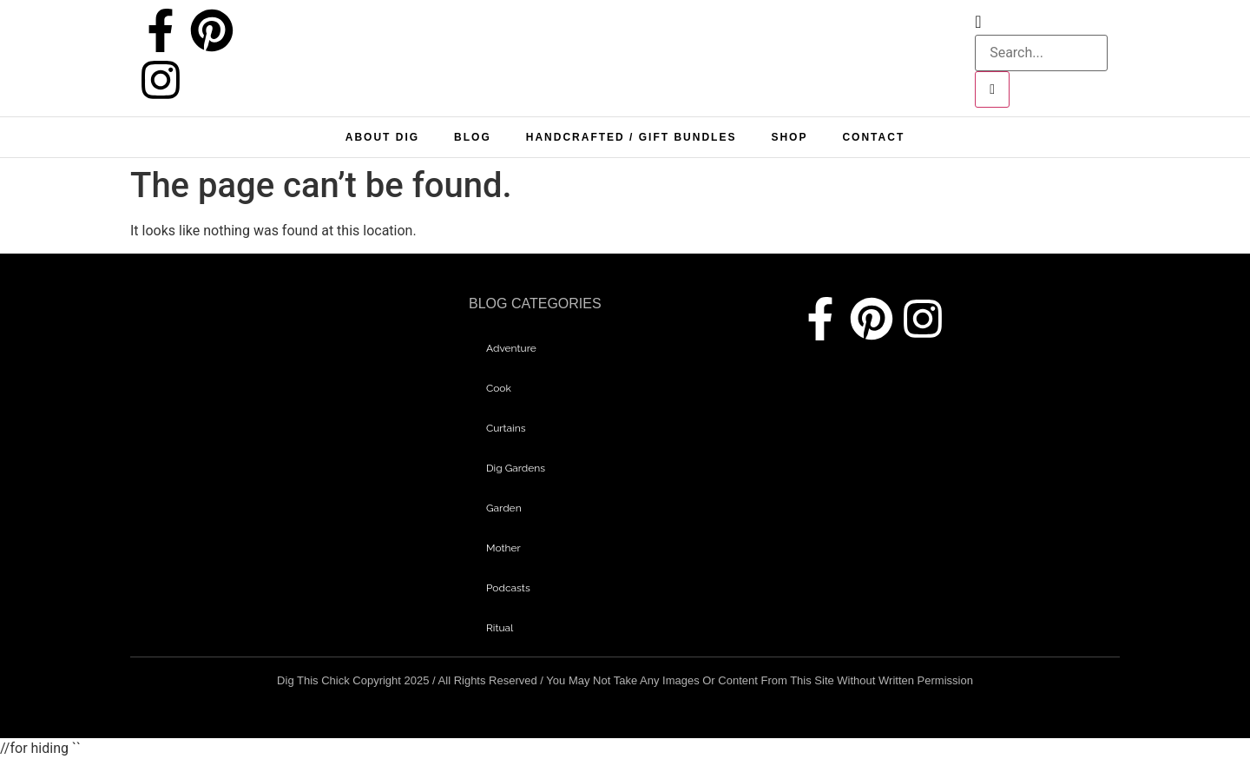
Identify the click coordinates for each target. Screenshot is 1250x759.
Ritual (499, 628)
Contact (873, 137)
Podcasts (508, 588)
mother (503, 548)
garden (504, 508)
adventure (511, 348)
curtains (506, 428)
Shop (789, 137)
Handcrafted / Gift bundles (631, 137)
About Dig (382, 137)
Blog (472, 137)
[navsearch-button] (978, 23)
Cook (498, 388)
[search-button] (992, 89)
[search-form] (1041, 53)
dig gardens (515, 468)
